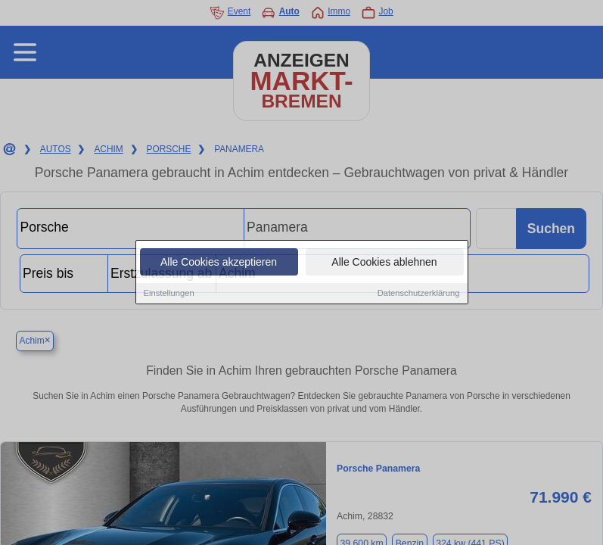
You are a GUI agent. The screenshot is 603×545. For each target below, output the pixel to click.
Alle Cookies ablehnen (384, 263)
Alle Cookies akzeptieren (218, 263)
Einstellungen (169, 293)
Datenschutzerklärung (419, 293)
